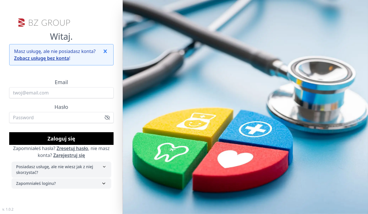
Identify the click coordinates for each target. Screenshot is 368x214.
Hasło (61, 106)
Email (61, 82)
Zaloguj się (61, 138)
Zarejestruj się (69, 155)
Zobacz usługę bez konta (41, 58)
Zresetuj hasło (72, 148)
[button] (105, 51)
